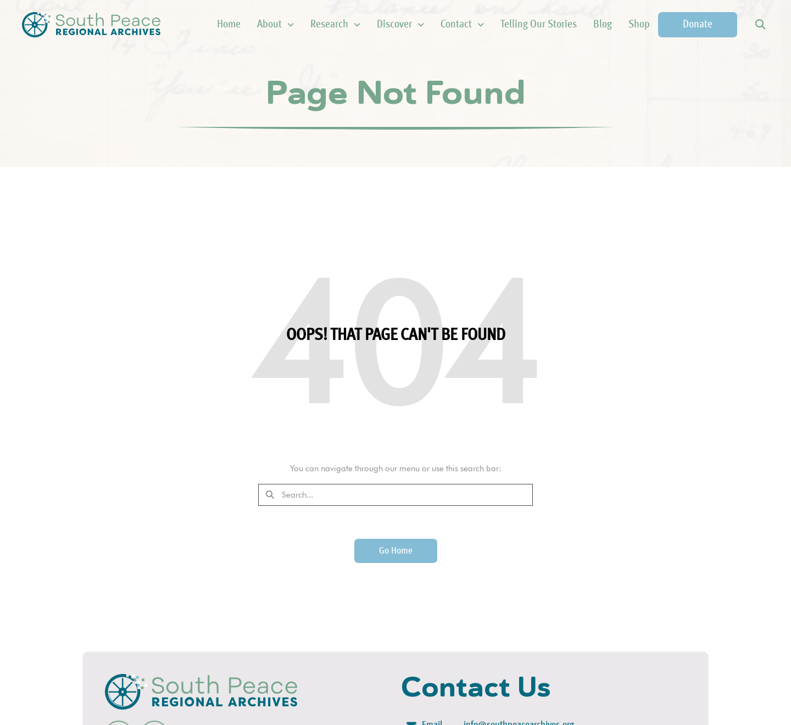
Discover (400, 24)
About (275, 24)
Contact (462, 24)
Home (229, 24)
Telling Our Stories (538, 24)
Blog (602, 24)
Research (335, 24)
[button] (760, 25)
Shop (639, 24)
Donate (697, 24)
